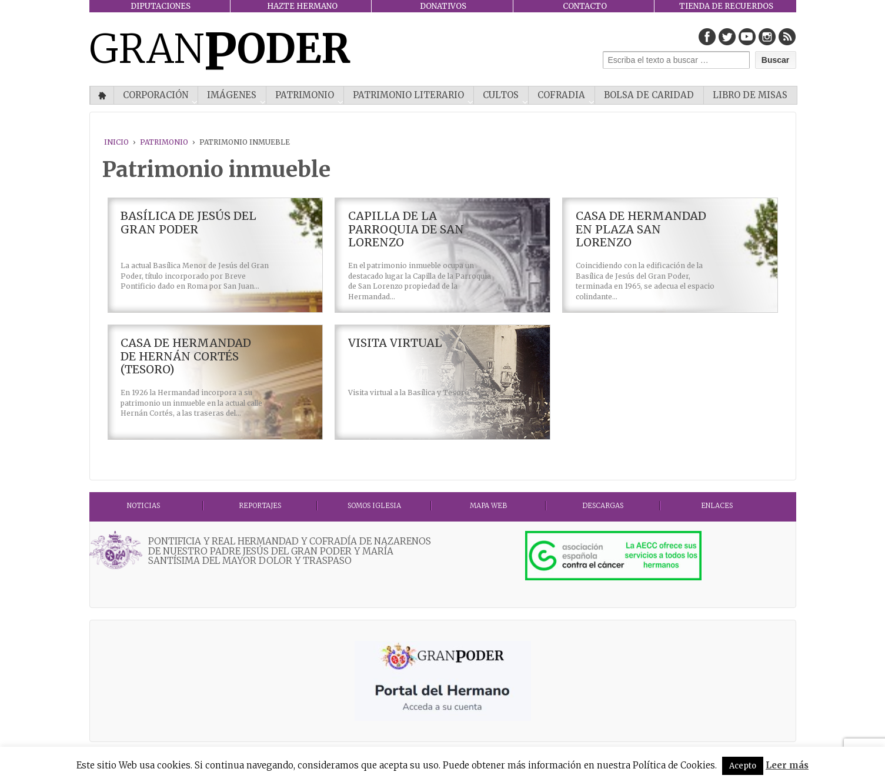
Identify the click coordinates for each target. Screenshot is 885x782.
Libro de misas (750, 95)
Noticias (143, 506)
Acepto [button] (742, 766)
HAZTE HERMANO (302, 6)
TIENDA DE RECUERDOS (726, 6)
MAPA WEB (488, 506)
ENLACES (717, 506)
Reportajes (260, 506)
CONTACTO (585, 6)
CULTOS (501, 95)
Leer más (787, 765)
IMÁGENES (231, 95)
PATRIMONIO (304, 95)
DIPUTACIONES (161, 6)
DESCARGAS (602, 506)
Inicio (102, 95)
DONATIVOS (443, 6)
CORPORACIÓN (155, 95)
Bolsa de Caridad (649, 95)
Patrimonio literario (408, 95)
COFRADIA (561, 95)
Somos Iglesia (374, 506)
